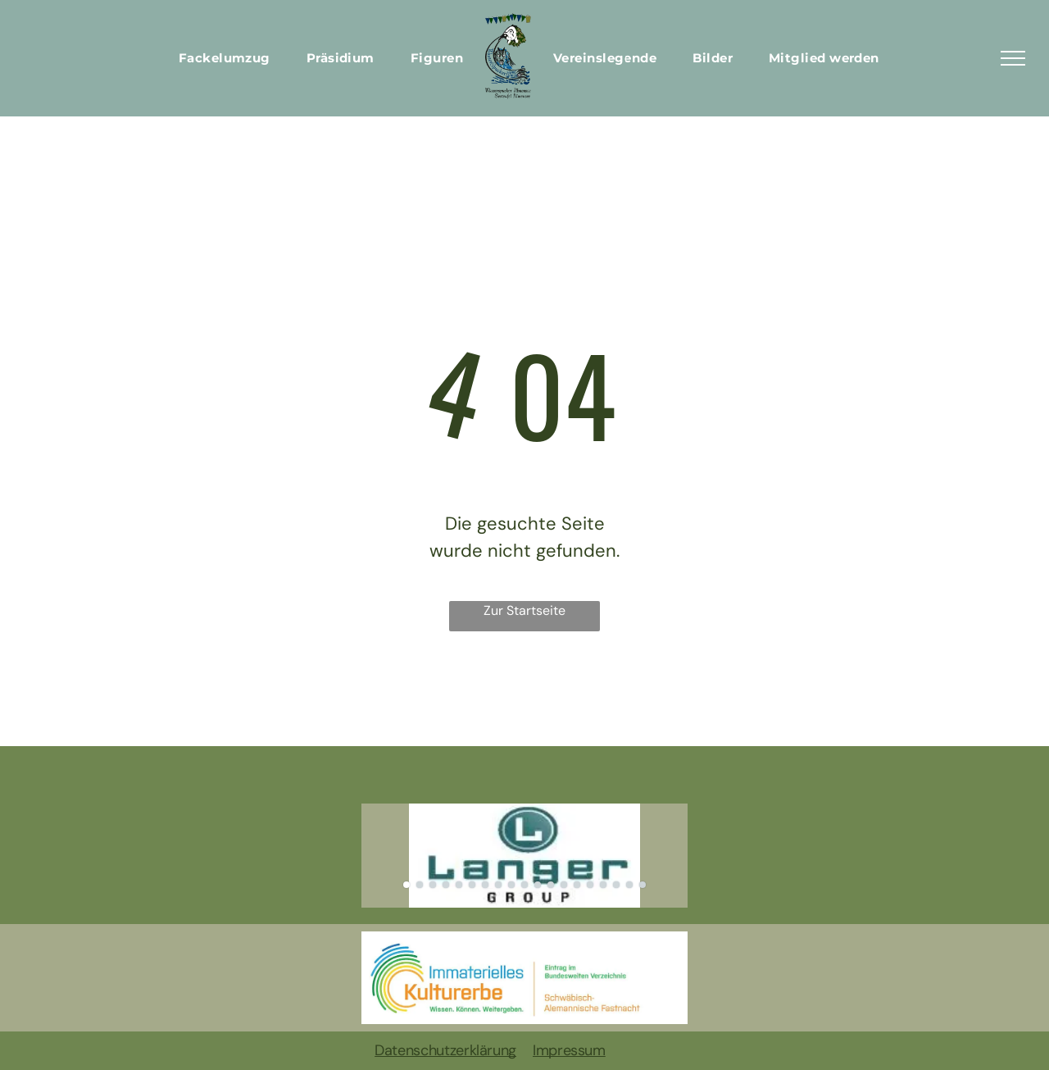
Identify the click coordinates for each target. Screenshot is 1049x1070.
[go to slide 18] (629, 884)
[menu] (1013, 58)
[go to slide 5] (459, 884)
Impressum (569, 1050)
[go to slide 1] (406, 884)
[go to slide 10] (524, 884)
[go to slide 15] (590, 884)
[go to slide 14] (577, 884)
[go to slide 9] (511, 884)
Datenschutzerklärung (445, 1050)
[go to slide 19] (642, 884)
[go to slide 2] (419, 884)
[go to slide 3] (432, 884)
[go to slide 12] (550, 884)
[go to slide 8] (498, 884)
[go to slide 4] (446, 884)
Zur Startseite (524, 610)
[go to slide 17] (616, 884)
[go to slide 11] (537, 884)
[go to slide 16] (603, 884)
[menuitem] (224, 58)
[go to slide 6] (472, 884)
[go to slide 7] (485, 884)
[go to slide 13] (564, 884)
